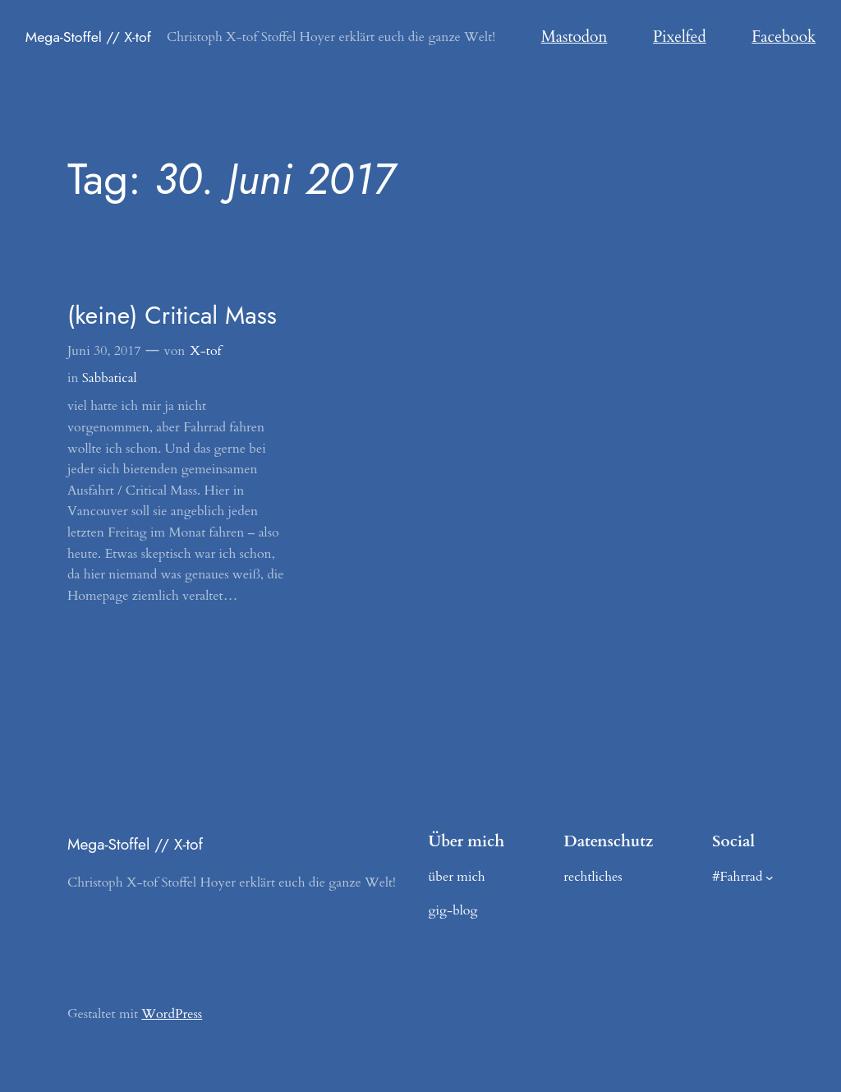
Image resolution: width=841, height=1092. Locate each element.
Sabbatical (109, 378)
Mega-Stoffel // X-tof (88, 37)
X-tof (205, 351)
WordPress (171, 1014)
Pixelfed (679, 37)
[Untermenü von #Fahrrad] (769, 877)
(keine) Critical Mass (172, 315)
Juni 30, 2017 (104, 351)
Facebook (783, 37)
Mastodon (574, 37)
